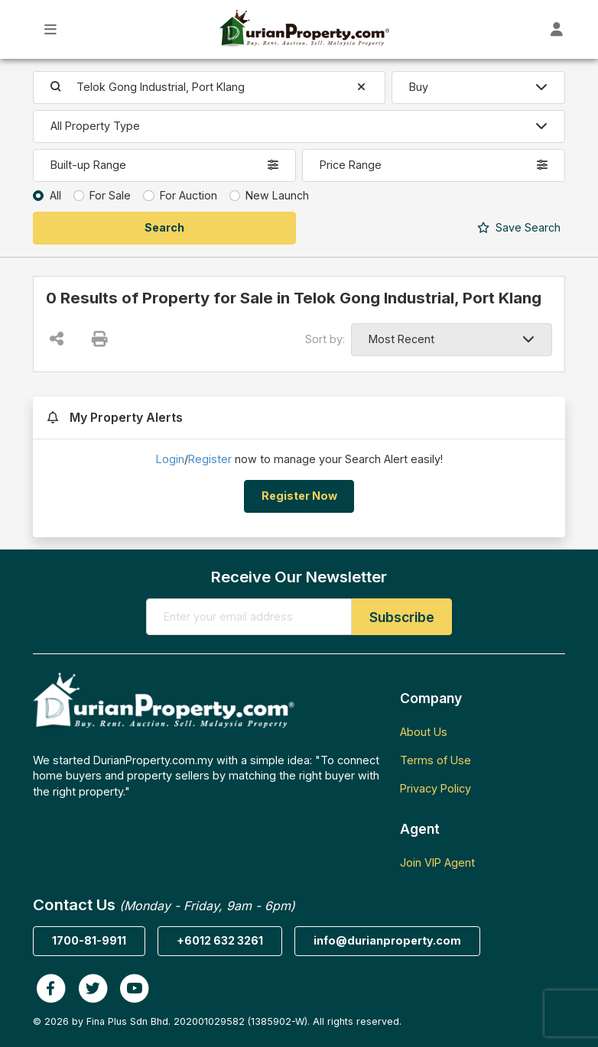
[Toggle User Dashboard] (557, 29)
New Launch (277, 195)
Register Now (299, 495)
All (55, 195)
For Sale (110, 195)
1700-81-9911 (89, 940)
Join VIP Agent (437, 862)
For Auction (188, 195)
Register (210, 458)
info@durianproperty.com (387, 940)
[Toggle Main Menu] (51, 29)
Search (519, 227)
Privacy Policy (435, 788)
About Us (423, 731)
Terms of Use (435, 760)
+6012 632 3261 (220, 940)
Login (170, 458)
